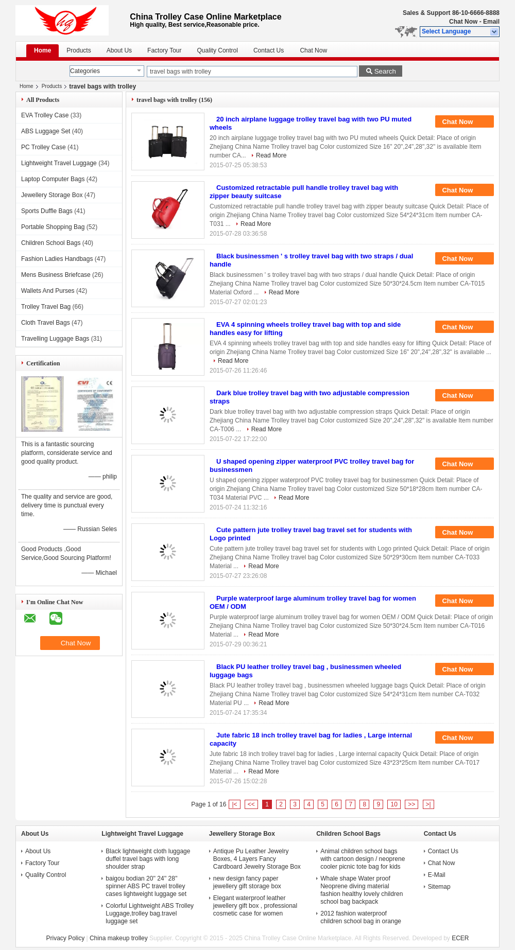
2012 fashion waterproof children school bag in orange (360, 917)
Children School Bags (50, 243)
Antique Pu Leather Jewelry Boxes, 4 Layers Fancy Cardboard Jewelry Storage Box (257, 859)
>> (411, 804)
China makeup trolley (119, 938)
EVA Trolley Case (44, 115)
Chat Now (463, 21)
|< (234, 804)
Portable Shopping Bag (52, 227)
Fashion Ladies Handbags (57, 258)
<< (251, 804)
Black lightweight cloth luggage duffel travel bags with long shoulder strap (148, 859)
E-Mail (436, 874)
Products (78, 50)
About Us (119, 50)
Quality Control (217, 50)
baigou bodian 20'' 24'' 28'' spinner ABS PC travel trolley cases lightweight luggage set (146, 886)
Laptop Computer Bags (52, 179)
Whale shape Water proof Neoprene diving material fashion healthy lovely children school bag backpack (361, 890)
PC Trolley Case (43, 147)
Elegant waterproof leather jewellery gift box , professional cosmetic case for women (255, 905)
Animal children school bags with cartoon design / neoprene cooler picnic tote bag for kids (362, 859)
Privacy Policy (65, 938)
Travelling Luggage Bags (55, 338)
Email (491, 21)
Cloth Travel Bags (45, 322)
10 (393, 804)
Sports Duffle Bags (47, 211)
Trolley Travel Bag (46, 306)
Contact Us (268, 50)
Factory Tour (164, 50)
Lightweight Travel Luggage (59, 163)
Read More (271, 155)
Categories (85, 71)
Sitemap (439, 886)
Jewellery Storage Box (51, 195)
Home (42, 50)
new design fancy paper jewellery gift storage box (247, 882)
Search (385, 71)
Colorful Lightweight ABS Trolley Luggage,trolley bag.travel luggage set (150, 913)
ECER (460, 938)
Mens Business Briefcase (56, 274)
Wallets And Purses (48, 290)
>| (428, 804)
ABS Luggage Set (45, 131)
